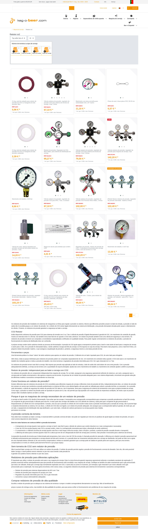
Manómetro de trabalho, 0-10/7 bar (118, 246)
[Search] (71, 8)
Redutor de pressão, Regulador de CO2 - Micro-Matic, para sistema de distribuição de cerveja (57, 151)
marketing (26, 523)
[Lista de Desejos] (124, 8)
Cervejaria (131, 18)
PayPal (48, 523)
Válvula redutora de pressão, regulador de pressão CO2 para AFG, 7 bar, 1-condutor (56, 199)
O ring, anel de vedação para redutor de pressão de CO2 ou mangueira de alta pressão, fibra (24, 103)
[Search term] (40, 8)
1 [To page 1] (130, 315)
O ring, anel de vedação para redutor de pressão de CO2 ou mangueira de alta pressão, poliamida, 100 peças (56, 297)
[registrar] (113, 8)
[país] (119, 8)
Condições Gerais (63, 503)
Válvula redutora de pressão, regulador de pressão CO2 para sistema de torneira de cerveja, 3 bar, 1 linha (56, 103)
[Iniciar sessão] (102, 8)
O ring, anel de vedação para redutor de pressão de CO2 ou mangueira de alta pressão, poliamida (24, 151)
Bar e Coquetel (129, 25)
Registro (43, 498)
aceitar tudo (118, 519)
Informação (27, 501)
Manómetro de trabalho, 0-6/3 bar (22, 199)
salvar (118, 527)
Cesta (43, 500)
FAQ (25, 500)
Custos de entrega (29, 498)
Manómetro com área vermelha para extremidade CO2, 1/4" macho (87, 102)
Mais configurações (69, 523)
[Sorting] (18, 38)
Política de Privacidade (65, 500)
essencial (16, 523)
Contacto (96, 2)
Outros (65, 18)
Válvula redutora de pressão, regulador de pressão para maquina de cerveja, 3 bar (120, 150)
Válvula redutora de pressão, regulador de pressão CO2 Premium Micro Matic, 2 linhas (89, 199)
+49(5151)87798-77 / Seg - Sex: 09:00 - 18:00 (75, 2)
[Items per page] (31, 38)
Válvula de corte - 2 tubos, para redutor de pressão (88, 296)
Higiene (76, 18)
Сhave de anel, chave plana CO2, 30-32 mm (121, 101)
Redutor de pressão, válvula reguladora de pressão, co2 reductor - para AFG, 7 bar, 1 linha (120, 297)
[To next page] (136, 315)
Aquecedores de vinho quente (93, 18)
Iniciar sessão (45, 496)
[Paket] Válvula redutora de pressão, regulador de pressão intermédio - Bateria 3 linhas (26, 296)
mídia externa (38, 523)
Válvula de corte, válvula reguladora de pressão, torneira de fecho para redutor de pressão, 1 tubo (25, 248)
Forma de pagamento (30, 496)
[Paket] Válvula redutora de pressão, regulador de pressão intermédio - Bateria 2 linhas (122, 199)
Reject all (118, 523)
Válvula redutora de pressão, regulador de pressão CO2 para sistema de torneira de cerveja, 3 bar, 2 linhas (88, 151)
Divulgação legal (63, 501)
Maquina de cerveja (116, 18)
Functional (58, 523)
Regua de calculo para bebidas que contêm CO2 (57, 247)
